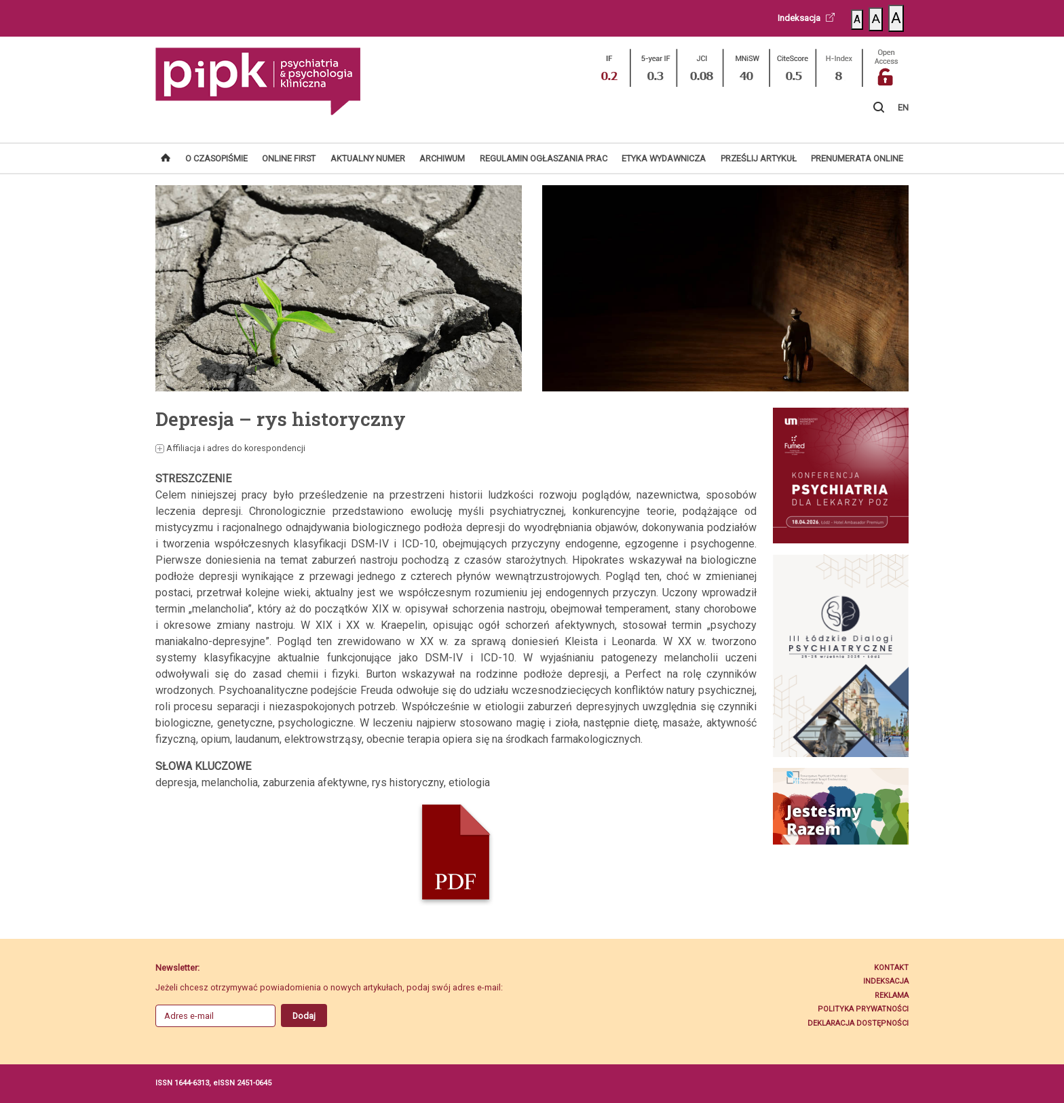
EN (903, 107)
